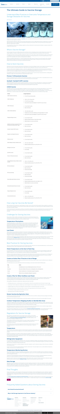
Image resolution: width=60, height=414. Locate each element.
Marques (41, 410)
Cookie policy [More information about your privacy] (14, 413)
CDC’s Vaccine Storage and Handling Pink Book (18, 317)
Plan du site (19, 410)
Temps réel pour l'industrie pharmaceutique (18, 403)
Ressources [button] (36, 4)
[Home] (4, 4)
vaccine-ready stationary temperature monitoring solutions (18, 376)
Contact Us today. (48, 377)
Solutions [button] (11, 4)
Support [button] (29, 4)
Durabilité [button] (47, 4)
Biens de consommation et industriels (26, 401)
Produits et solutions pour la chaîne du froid (25, 404)
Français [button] (48, 0)
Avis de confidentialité (24, 410)
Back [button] (9, 379)
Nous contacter (55, 5)
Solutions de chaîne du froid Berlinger (17, 405)
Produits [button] (23, 4)
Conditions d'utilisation (30, 410)
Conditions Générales (36, 410)
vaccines (23, 38)
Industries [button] (17, 4)
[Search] (54, 0)
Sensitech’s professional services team (33, 308)
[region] (30, 413)
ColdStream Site (16, 237)
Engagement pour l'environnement (33, 401)
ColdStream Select (23, 359)
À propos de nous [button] (42, 5)
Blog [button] (45, 0)
